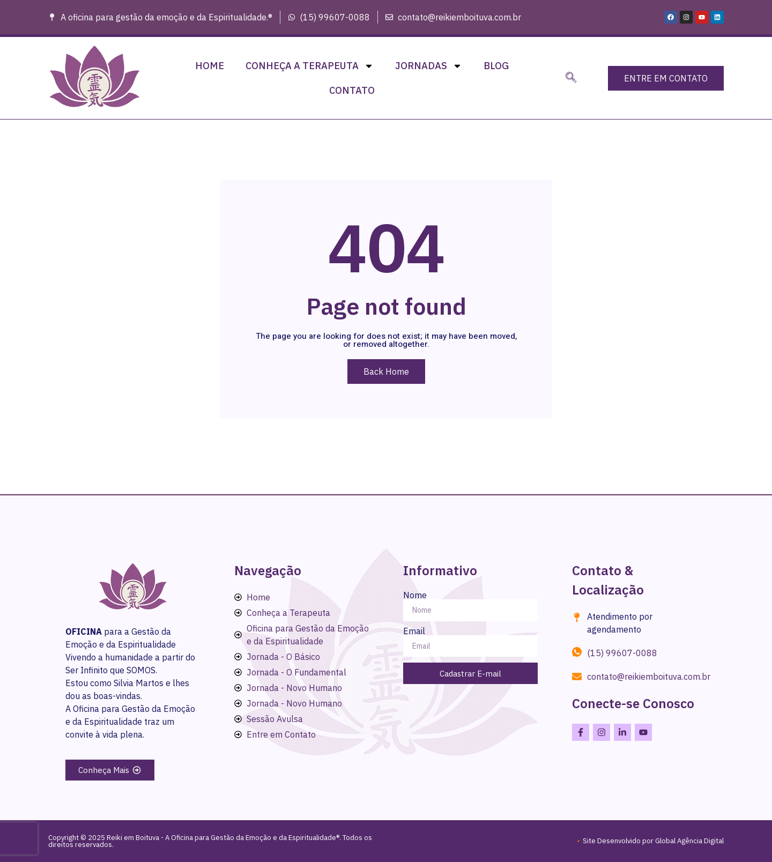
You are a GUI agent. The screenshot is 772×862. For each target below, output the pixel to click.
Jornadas (428, 66)
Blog (496, 66)
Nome (415, 595)
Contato (352, 90)
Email (414, 631)
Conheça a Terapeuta (310, 66)
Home (209, 66)
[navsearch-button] (571, 78)
